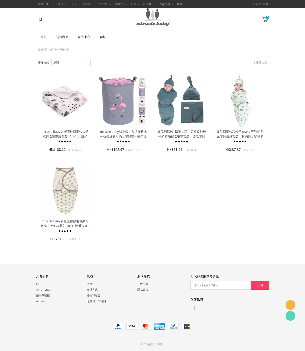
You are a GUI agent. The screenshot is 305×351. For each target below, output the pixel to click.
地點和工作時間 (96, 301)
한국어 (147, 4)
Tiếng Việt (163, 4)
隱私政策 (142, 289)
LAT (38, 284)
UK (71, 4)
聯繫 (103, 37)
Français (101, 4)
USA (60, 4)
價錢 (89, 284)
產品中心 (84, 37)
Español (85, 4)
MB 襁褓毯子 (62, 49)
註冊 (265, 4)
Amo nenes (43, 289)
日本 (133, 4)
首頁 (43, 37)
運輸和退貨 (93, 295)
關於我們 (62, 37)
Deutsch (119, 4)
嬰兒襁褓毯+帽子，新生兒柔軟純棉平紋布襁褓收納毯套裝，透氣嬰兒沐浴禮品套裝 (182, 136)
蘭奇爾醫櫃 (43, 295)
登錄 (256, 4)
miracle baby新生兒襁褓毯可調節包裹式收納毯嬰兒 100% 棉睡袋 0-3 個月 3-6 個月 (65, 226)
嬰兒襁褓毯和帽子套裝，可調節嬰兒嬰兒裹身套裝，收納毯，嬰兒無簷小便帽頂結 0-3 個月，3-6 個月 (240, 136)
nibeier (41, 301)
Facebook (194, 308)
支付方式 (92, 289)
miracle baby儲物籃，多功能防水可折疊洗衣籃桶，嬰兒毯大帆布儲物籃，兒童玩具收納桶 (123, 136)
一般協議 (142, 284)
